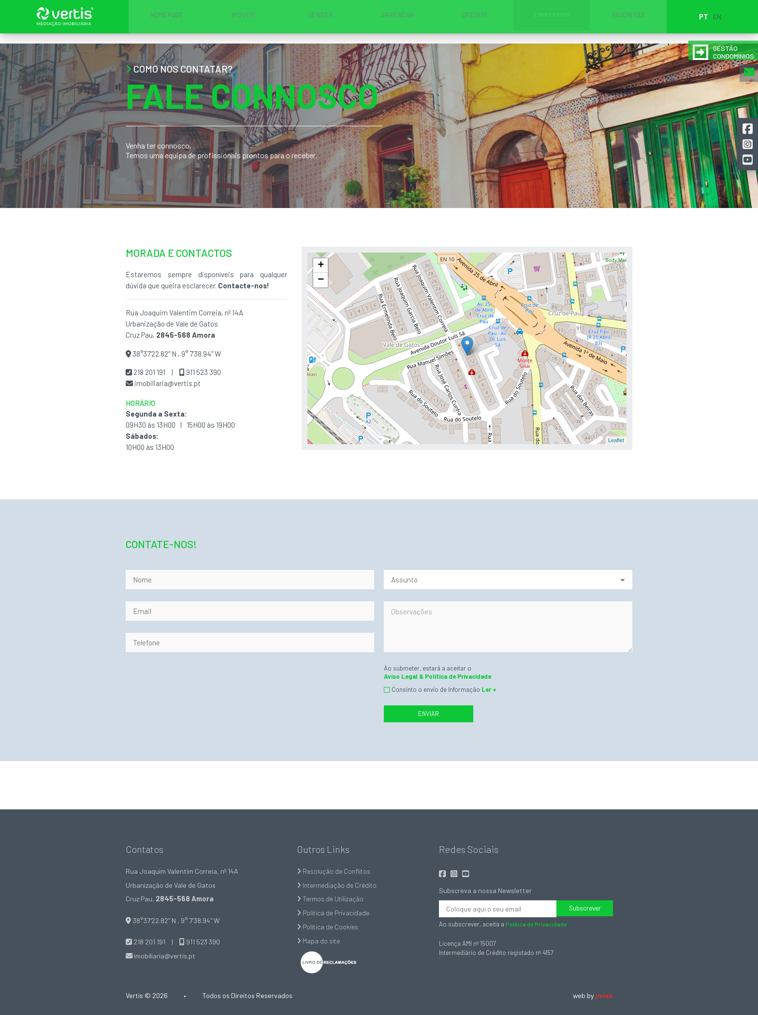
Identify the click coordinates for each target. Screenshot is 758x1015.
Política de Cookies (328, 927)
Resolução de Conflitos (335, 871)
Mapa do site (319, 941)
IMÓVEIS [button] (303, 21)
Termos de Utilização (331, 899)
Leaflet (616, 440)
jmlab (604, 995)
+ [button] (321, 265)
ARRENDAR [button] (406, 21)
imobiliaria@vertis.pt (167, 383)
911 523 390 (203, 372)
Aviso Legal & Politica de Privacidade (437, 676)
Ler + (488, 689)
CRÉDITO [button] (457, 21)
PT (614, 21)
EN (628, 21)
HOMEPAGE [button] (253, 21)
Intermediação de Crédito (338, 885)
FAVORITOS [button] (559, 21)
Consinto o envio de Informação (444, 689)
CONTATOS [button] (508, 21)
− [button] (321, 280)
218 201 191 (148, 372)
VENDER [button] (355, 21)
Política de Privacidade (334, 913)
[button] (748, 128)
